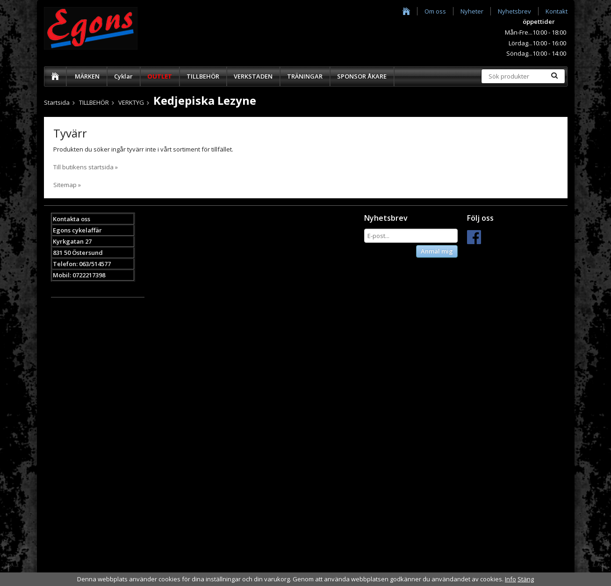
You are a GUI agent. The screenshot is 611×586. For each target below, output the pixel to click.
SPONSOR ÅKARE (362, 76)
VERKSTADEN (253, 76)
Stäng (526, 579)
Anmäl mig (437, 251)
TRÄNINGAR (305, 76)
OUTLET (159, 76)
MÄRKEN (87, 76)
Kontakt (557, 11)
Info (510, 579)
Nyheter (471, 11)
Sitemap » (67, 185)
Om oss (435, 11)
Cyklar (123, 76)
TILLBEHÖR (203, 76)
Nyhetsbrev (514, 11)
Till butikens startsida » (85, 167)
